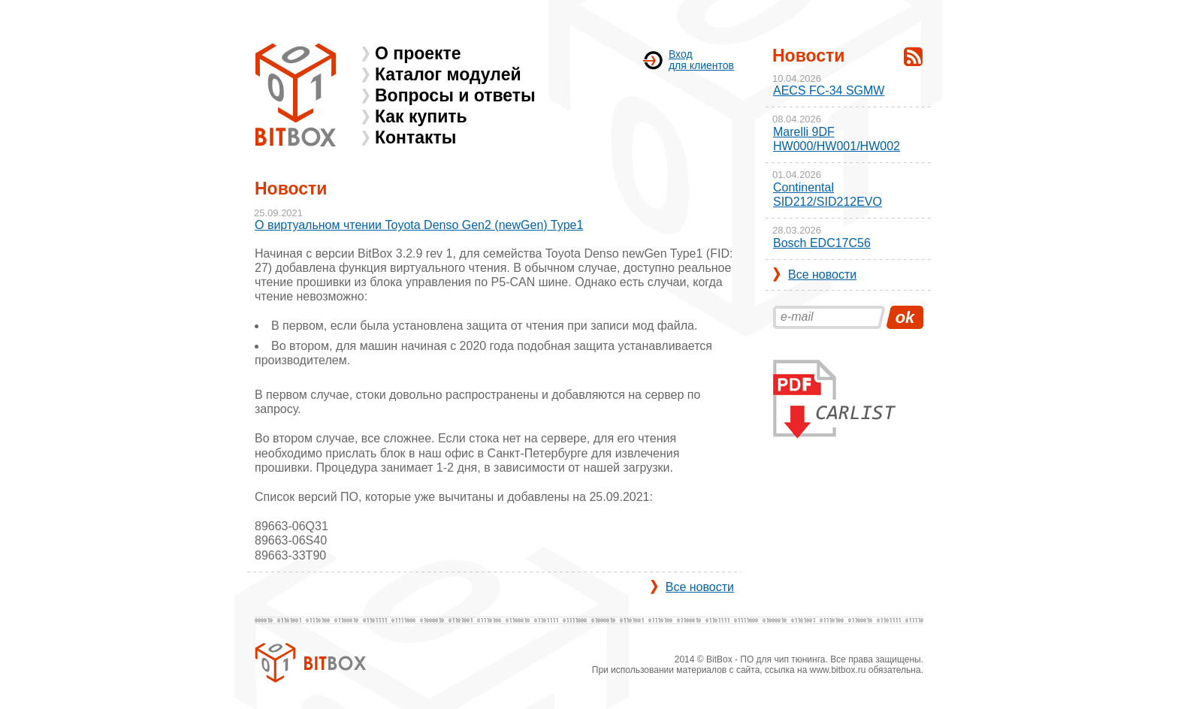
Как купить (421, 116)
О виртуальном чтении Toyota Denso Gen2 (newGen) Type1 (419, 225)
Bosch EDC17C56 (822, 243)
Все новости (700, 587)
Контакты (415, 137)
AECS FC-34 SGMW (828, 90)
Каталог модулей (448, 74)
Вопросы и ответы (455, 95)
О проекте (418, 53)
